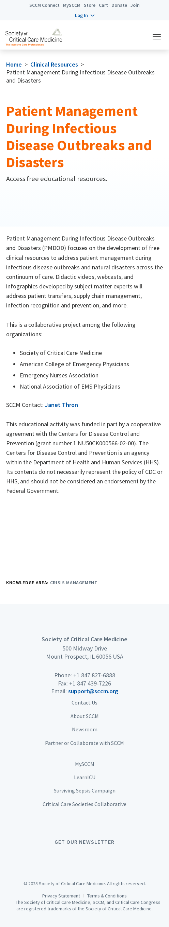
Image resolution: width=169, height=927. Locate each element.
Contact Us (84, 702)
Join (135, 5)
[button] (84, 15)
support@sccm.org (93, 691)
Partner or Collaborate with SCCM (84, 742)
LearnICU (84, 777)
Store (89, 5)
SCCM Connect (44, 5)
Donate (119, 5)
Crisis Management (74, 583)
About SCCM (85, 716)
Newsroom (84, 729)
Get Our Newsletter (84, 841)
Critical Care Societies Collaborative (84, 804)
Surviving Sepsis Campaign (85, 790)
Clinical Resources (54, 64)
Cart (103, 5)
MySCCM (71, 5)
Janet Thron (61, 405)
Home (14, 64)
